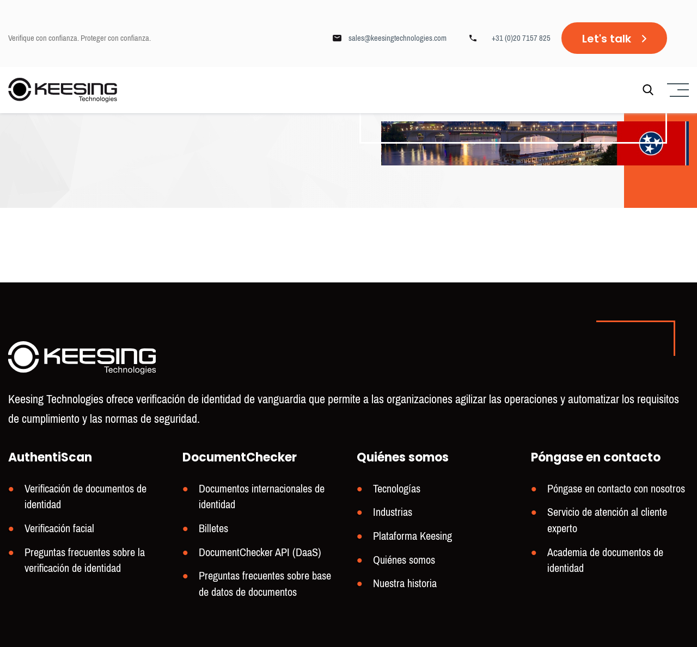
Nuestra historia (405, 584)
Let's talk (606, 38)
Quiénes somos (404, 560)
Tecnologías (396, 489)
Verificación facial (59, 529)
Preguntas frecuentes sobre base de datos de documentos (265, 584)
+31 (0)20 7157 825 (521, 38)
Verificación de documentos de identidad (85, 497)
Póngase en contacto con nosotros (616, 489)
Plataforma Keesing (412, 536)
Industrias (392, 512)
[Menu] (676, 90)
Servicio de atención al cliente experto (607, 520)
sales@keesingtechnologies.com (397, 38)
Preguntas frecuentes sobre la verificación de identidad (85, 561)
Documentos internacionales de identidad (262, 497)
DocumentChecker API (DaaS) (260, 553)
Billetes (213, 529)
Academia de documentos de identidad (605, 561)
